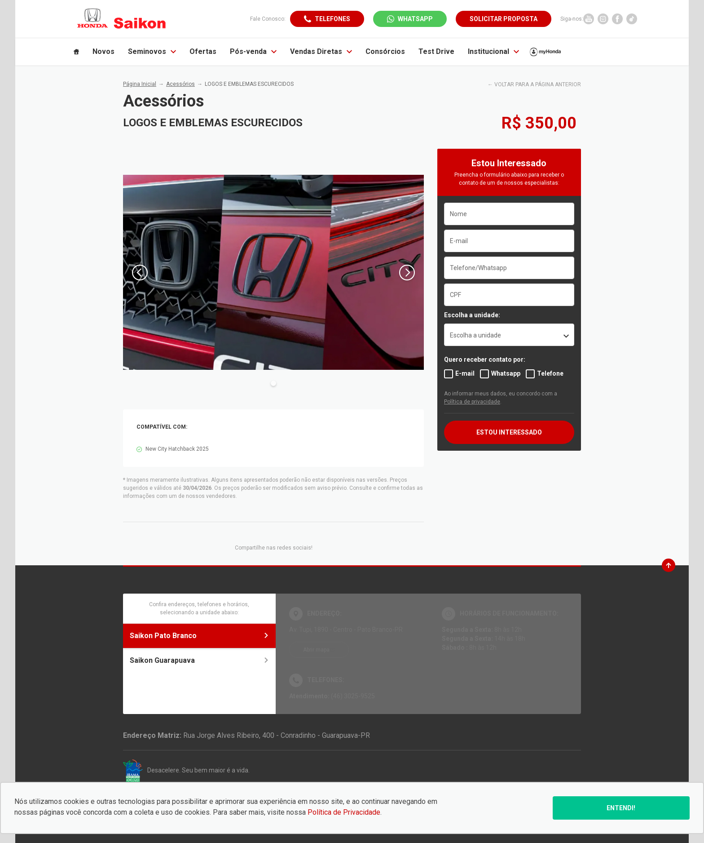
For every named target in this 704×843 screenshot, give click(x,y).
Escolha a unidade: (472, 315)
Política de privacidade (472, 402)
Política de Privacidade (344, 812)
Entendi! (621, 808)
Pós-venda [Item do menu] (253, 51)
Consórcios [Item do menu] (385, 51)
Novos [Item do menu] (103, 51)
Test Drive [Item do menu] (436, 51)
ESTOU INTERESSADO (509, 432)
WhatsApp (415, 18)
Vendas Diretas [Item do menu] (321, 51)
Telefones (332, 18)
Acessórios (180, 84)
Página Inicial (139, 84)
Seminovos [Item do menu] (152, 51)
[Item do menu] (76, 51)
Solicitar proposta (503, 18)
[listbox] (509, 335)
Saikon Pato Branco (199, 635)
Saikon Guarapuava (199, 660)
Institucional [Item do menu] (493, 51)
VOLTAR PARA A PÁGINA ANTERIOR (537, 84)
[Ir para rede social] (588, 18)
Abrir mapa (316, 650)
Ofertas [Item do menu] (202, 51)
